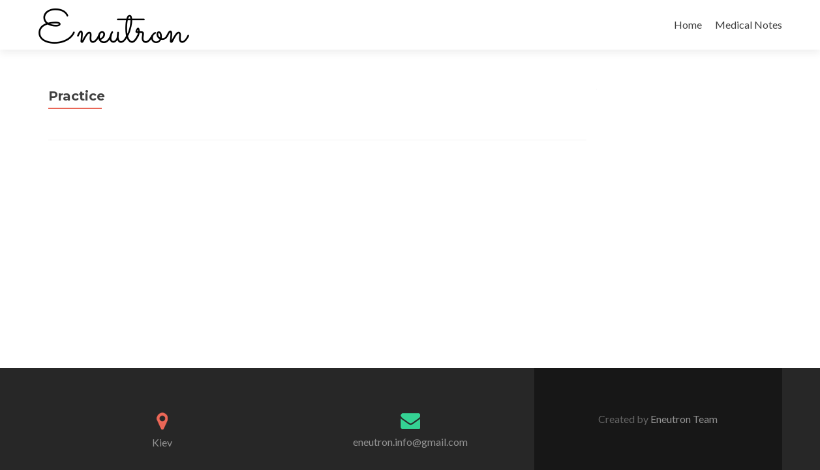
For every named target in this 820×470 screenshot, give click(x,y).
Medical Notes (748, 24)
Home (688, 24)
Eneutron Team (683, 419)
